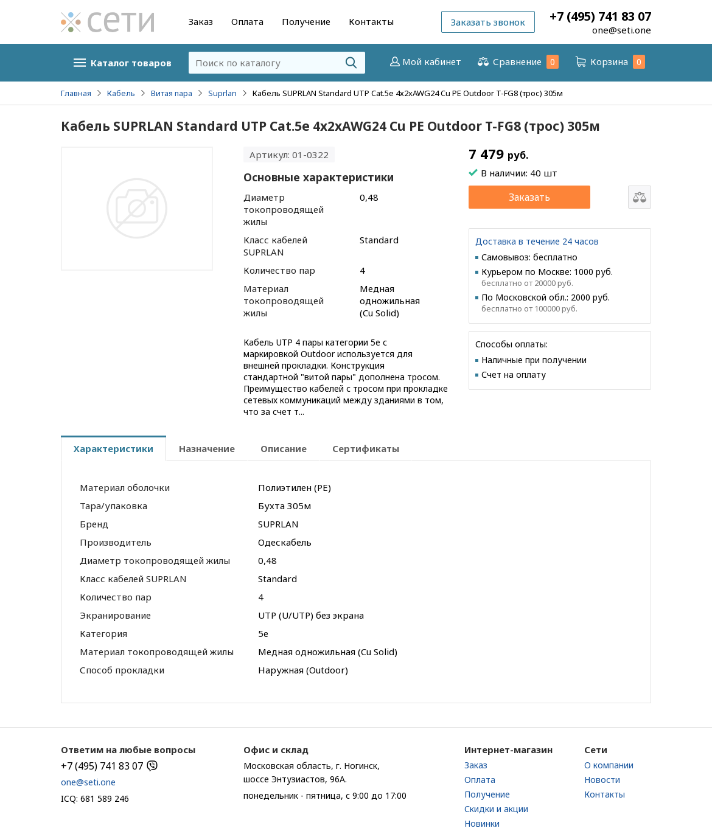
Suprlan (222, 93)
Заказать (529, 197)
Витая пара (171, 93)
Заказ (201, 21)
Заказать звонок (488, 22)
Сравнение (517, 61)
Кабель (121, 93)
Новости (602, 779)
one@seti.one (621, 30)
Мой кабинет (424, 61)
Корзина (609, 61)
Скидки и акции (496, 809)
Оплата (247, 21)
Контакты (371, 21)
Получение (306, 21)
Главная (76, 93)
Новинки (482, 823)
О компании (608, 765)
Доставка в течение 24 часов (537, 241)
